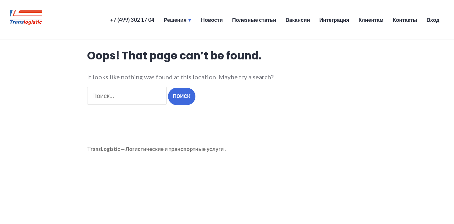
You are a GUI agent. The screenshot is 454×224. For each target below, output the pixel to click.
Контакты (405, 20)
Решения (175, 20)
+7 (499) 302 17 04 (132, 20)
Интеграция (334, 20)
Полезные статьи (254, 20)
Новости (212, 20)
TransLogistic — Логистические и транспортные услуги (155, 149)
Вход (433, 20)
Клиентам (370, 20)
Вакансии (297, 20)
